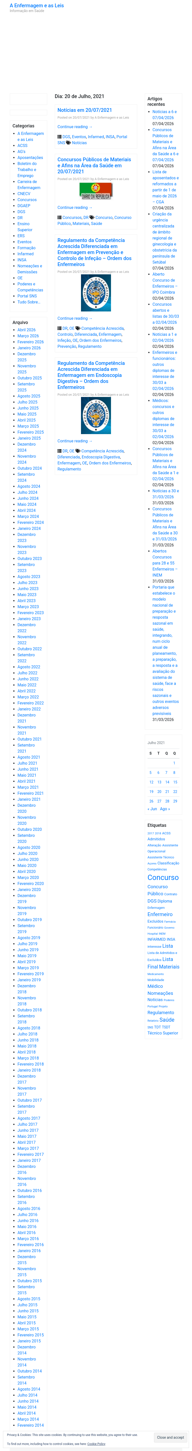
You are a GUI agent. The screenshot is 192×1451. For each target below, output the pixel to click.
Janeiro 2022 (29, 709)
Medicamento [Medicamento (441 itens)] (156, 974)
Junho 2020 (28, 859)
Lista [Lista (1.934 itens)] (167, 946)
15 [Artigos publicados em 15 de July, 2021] (175, 782)
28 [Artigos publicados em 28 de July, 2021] (168, 801)
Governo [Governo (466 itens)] (169, 927)
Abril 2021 (27, 781)
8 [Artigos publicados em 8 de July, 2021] (174, 773)
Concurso (104, 217)
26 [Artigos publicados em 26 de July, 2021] (152, 801)
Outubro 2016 (30, 1190)
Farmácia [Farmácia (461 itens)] (170, 921)
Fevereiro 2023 (31, 612)
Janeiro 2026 (29, 348)
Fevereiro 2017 (31, 1154)
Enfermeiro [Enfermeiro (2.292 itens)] (160, 914)
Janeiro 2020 (29, 889)
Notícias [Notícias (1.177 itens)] (155, 999)
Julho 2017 (27, 1124)
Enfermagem (110, 334)
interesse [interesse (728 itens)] (154, 946)
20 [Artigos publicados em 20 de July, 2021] (160, 792)
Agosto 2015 (29, 1299)
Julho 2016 (27, 1214)
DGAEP (24, 205)
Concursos (27, 199)
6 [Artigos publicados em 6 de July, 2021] (159, 773)
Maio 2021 (27, 775)
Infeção (64, 340)
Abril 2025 (27, 420)
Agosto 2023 (29, 576)
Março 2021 (28, 787)
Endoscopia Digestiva (101, 457)
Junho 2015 (28, 1311)
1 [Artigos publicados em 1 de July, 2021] (174, 763)
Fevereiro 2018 (31, 1064)
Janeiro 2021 (29, 799)
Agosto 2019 (29, 937)
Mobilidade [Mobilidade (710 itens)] (156, 980)
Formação (27, 248)
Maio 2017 (27, 1136)
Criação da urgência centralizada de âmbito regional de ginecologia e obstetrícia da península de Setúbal (164, 238)
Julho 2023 (27, 582)
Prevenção (67, 346)
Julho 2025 (27, 402)
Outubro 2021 (30, 739)
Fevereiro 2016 (31, 1244)
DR (20, 217)
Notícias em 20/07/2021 (85, 110)
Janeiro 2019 (29, 980)
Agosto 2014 (29, 1389)
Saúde (96, 223)
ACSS (23, 145)
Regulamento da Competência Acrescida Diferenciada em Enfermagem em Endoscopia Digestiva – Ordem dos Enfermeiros (91, 375)
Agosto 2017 (29, 1118)
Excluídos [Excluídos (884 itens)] (155, 921)
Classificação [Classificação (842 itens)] (168, 863)
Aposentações (30, 157)
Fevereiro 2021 (31, 793)
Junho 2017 (28, 1130)
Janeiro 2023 (29, 618)
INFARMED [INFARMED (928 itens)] (157, 939)
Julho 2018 (27, 1034)
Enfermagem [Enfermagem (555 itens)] (156, 908)
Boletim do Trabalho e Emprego (27, 169)
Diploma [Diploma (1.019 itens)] (165, 901)
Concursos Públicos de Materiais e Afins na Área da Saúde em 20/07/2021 (94, 165)
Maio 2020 (27, 865)
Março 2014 (28, 1419)
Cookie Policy (97, 1444)
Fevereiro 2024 (31, 522)
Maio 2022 (27, 685)
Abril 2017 (27, 1142)
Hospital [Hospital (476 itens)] (153, 933)
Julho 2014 (27, 1395)
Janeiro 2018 (29, 1070)
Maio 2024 (27, 504)
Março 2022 (28, 697)
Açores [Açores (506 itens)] (152, 863)
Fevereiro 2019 (31, 974)
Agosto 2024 (29, 486)
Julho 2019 (27, 943)
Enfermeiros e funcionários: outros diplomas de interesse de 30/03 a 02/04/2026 (164, 370)
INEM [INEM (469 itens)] (162, 933)
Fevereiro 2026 (31, 342)
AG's (22, 151)
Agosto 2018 (29, 1028)
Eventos (25, 241)
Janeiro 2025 (29, 438)
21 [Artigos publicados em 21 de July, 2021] (168, 792)
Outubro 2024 (30, 468)
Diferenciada (85, 334)
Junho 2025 (28, 408)
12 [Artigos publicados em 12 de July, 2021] (152, 782)
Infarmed (26, 254)
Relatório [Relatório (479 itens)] (153, 1020)
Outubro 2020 (30, 829)
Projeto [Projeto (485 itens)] (163, 1006)
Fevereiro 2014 (31, 1425)
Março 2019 (28, 967)
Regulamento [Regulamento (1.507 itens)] (161, 1012)
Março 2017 (28, 1148)
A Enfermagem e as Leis (37, 6)
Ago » (165, 809)
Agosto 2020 (29, 847)
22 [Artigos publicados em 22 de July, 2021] (175, 792)
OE (20, 278)
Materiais (80, 223)
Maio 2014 (27, 1407)
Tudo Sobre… (29, 302)
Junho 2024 (28, 498)
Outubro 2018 (30, 1010)
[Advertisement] (96, 53)
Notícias (79, 142)
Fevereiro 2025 (31, 432)
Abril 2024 (27, 510)
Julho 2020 (27, 853)
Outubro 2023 (30, 558)
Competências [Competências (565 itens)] (157, 869)
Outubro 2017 (30, 1100)
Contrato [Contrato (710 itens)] (170, 894)
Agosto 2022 (29, 667)
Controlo (65, 334)
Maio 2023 (27, 594)
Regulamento (90, 346)
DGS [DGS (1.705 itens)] (152, 901)
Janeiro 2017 (29, 1160)
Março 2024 (28, 516)
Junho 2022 (28, 679)
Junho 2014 (28, 1401)
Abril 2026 (27, 330)
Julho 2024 (27, 492)
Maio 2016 (27, 1226)
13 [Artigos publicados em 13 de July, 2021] (160, 782)
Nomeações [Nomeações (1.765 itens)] (160, 993)
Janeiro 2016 (29, 1250)
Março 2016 (28, 1238)
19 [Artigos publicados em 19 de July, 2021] (152, 792)
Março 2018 (28, 1058)
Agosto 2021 (29, 757)
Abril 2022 (27, 691)
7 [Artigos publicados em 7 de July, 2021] (167, 773)
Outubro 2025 (30, 378)
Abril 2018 (27, 1052)
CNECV (24, 193)
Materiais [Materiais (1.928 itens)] (169, 967)
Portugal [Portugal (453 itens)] (153, 1006)
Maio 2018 (27, 1046)
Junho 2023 (28, 588)
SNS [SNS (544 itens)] (150, 1027)
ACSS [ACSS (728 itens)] (166, 833)
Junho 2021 (28, 769)
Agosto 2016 (29, 1208)
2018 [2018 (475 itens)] (158, 833)
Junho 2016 (28, 1220)
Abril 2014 (27, 1413)
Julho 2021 (27, 763)
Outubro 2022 (30, 649)
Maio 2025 (27, 414)
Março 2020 (28, 877)
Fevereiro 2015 (31, 1335)
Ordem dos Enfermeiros (101, 340)
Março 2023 (28, 606)
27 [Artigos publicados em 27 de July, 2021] (160, 801)
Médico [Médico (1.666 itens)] (155, 986)
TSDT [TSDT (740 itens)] (166, 1027)
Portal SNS (27, 296)
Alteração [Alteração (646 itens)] (154, 845)
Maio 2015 (27, 1317)
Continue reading (75, 126)
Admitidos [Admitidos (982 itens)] (156, 839)
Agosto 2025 (29, 396)
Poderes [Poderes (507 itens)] (169, 1000)
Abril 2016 (27, 1232)
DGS (21, 211)
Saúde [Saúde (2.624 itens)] (167, 1020)
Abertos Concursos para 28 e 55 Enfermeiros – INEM (165, 563)
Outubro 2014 (30, 1371)
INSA (22, 260)
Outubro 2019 (30, 919)
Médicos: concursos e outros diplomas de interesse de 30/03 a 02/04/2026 (163, 418)
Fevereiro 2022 (31, 703)
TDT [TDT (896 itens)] (157, 1027)
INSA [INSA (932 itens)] (171, 939)
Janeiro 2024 (29, 528)
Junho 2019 (28, 949)
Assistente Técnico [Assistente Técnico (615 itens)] (161, 857)
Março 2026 (28, 336)
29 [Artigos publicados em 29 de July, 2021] (175, 801)
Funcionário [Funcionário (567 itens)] (155, 927)
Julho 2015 (27, 1305)
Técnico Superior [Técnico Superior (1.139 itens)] (163, 1033)
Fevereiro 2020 (31, 883)
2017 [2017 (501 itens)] (151, 833)
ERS (21, 235)
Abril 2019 (27, 961)
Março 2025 (28, 426)
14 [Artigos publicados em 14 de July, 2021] (168, 782)
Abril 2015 (27, 1323)
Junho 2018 (28, 1040)
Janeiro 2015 (29, 1341)
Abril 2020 (27, 871)
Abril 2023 (27, 600)
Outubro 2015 (30, 1280)
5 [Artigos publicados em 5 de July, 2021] (151, 773)
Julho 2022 (27, 673)
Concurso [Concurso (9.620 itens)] (163, 877)
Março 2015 (28, 1329)
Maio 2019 (27, 955)
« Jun (152, 809)
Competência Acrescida (103, 328)
